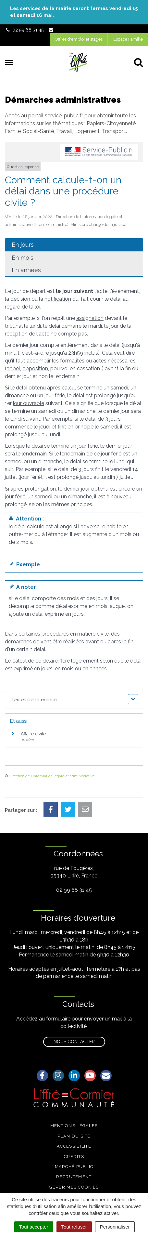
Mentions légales (74, 1125)
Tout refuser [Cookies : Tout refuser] (74, 1227)
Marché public (74, 1166)
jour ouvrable (28, 403)
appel (13, 368)
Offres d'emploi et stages (79, 39)
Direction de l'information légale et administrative (52, 776)
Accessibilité (74, 1146)
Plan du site (74, 1136)
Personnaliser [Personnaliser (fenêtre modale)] (115, 1227)
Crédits (74, 1156)
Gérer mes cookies (74, 1187)
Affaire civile (33, 733)
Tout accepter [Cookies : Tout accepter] (33, 1227)
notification (57, 299)
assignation (90, 318)
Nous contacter (74, 1041)
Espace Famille (128, 39)
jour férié (88, 446)
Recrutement (74, 1176)
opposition (35, 368)
